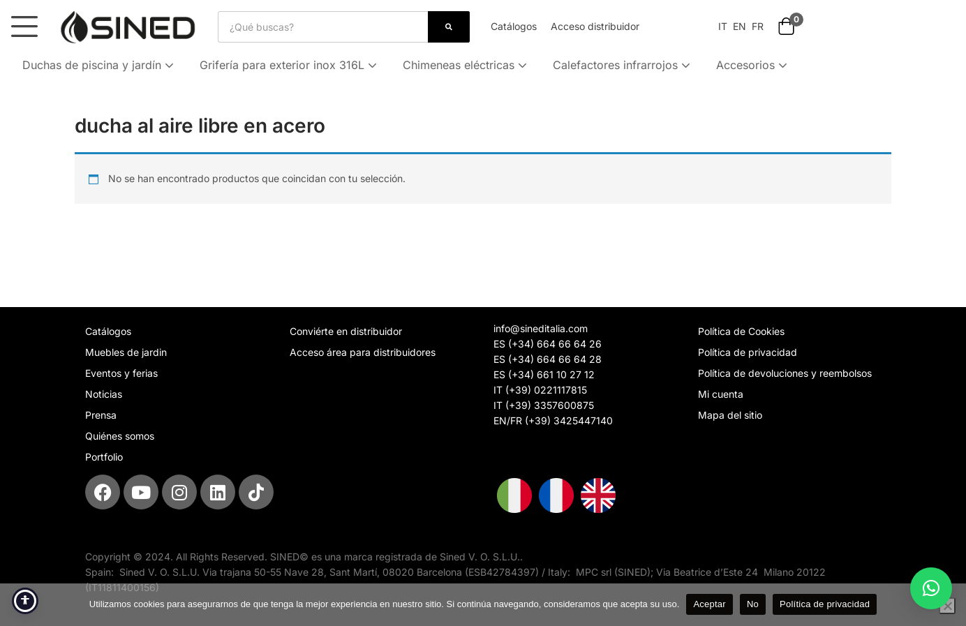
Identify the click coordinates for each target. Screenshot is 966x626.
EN (738, 26)
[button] (786, 27)
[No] (947, 605)
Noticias (103, 394)
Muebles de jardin (126, 352)
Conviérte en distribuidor (346, 331)
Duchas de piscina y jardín (99, 65)
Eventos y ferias (121, 373)
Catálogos (514, 26)
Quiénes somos (119, 436)
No (753, 604)
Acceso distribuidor (595, 26)
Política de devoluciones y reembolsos (785, 373)
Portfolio (104, 457)
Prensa (101, 415)
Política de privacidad (747, 352)
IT (722, 26)
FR (758, 26)
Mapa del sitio (730, 415)
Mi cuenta (720, 394)
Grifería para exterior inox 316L (290, 65)
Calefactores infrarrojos (623, 65)
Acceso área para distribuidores (363, 352)
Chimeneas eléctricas (466, 65)
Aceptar (709, 604)
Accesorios (753, 65)
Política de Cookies (741, 331)
